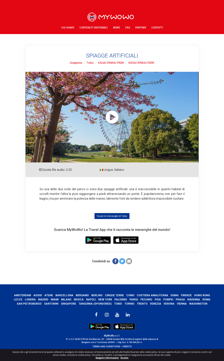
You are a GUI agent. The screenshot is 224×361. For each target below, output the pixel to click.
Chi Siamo (67, 26)
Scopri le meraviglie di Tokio (112, 216)
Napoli (113, 299)
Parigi (156, 299)
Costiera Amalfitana (162, 295)
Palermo (143, 299)
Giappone (74, 62)
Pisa (180, 299)
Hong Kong (25, 299)
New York (127, 299)
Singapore (91, 303)
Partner (140, 26)
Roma (33, 303)
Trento (165, 303)
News (116, 26)
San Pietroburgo (51, 303)
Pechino (169, 299)
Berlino (106, 295)
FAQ (127, 26)
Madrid (64, 299)
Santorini (73, 303)
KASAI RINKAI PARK (111, 62)
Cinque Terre (123, 295)
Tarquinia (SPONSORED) (117, 303)
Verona (192, 303)
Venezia (179, 303)
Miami (76, 299)
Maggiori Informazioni (107, 357)
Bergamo (91, 295)
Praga (203, 299)
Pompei (191, 299)
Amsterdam (31, 295)
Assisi (46, 295)
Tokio (89, 62)
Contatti (157, 26)
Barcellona (73, 295)
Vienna (206, 303)
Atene (57, 295)
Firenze (196, 295)
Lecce (39, 299)
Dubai (184, 295)
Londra (51, 299)
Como (140, 295)
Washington (112, 308)
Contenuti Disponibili (93, 26)
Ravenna (19, 303)
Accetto (124, 357)
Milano (88, 299)
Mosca (101, 299)
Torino (153, 303)
